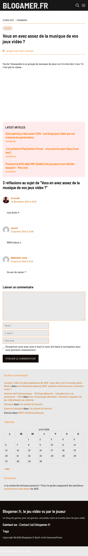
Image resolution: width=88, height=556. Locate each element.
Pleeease (8, 404)
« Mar (7, 468)
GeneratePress (54, 537)
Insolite (7, 28)
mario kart (19, 51)
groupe (9, 51)
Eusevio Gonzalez (13, 408)
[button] (77, 5)
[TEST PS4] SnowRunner (31, 412)
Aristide (15, 198)
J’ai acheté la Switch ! (31, 404)
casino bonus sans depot (17, 488)
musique (29, 51)
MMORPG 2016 (19, 257)
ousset (14, 228)
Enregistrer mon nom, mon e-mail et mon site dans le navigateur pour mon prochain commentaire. (43, 348)
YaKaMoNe (10, 141)
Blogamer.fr (25, 5)
